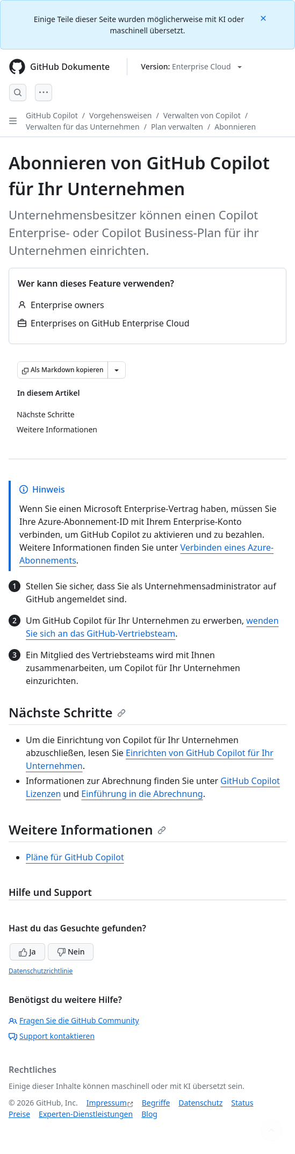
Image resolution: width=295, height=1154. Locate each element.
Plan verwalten (177, 127)
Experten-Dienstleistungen (86, 1114)
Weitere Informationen (87, 829)
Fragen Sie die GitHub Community (74, 1020)
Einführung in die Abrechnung (142, 794)
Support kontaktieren (52, 1036)
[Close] (264, 17)
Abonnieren (235, 127)
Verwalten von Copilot (202, 115)
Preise (19, 1114)
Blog (149, 1114)
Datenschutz (200, 1103)
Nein (70, 951)
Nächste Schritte (67, 712)
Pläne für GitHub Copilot (75, 857)
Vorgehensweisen (120, 115)
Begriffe (156, 1103)
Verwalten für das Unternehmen (83, 127)
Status (242, 1103)
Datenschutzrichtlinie (41, 970)
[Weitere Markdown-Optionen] (116, 370)
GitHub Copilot (52, 115)
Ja (27, 951)
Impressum (107, 1103)
